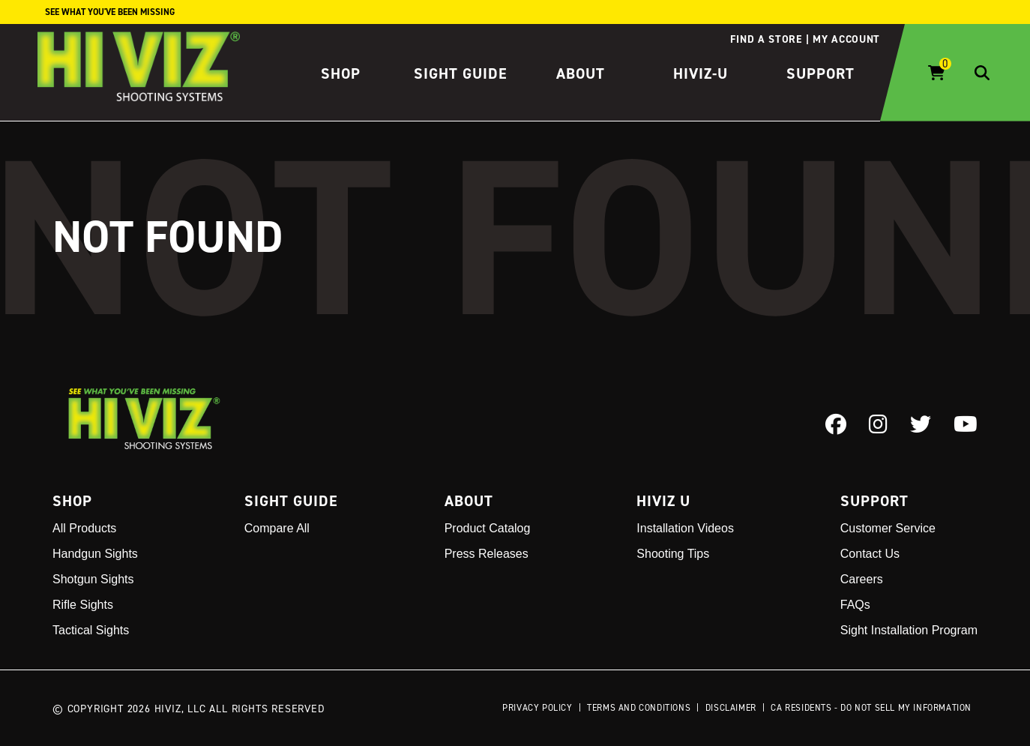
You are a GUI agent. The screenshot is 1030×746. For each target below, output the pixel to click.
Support (820, 73)
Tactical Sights (90, 630)
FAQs (855, 604)
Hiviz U (663, 501)
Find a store (765, 39)
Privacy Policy (537, 707)
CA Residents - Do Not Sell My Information (871, 707)
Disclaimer (730, 707)
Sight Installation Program (909, 630)
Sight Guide (461, 73)
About (580, 73)
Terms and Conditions (638, 707)
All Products (84, 528)
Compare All (277, 528)
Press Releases (486, 553)
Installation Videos (685, 528)
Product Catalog (488, 528)
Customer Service (888, 528)
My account (846, 39)
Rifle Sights (82, 604)
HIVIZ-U (700, 73)
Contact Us (870, 553)
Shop (341, 73)
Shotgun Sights (93, 579)
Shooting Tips (672, 553)
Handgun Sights (95, 553)
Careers (861, 579)
